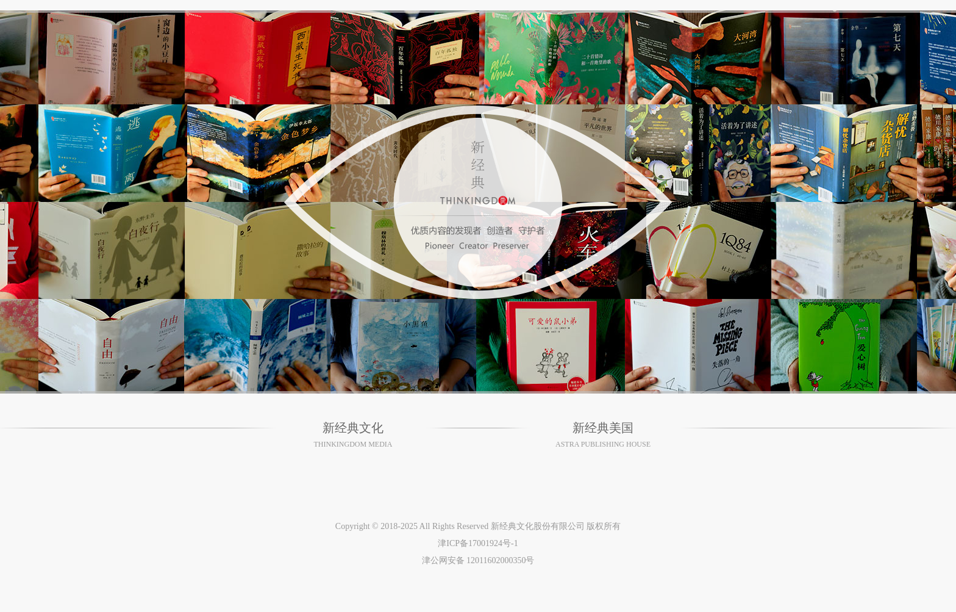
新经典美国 (603, 427)
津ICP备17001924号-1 (478, 543)
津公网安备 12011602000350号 (478, 560)
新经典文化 (353, 427)
